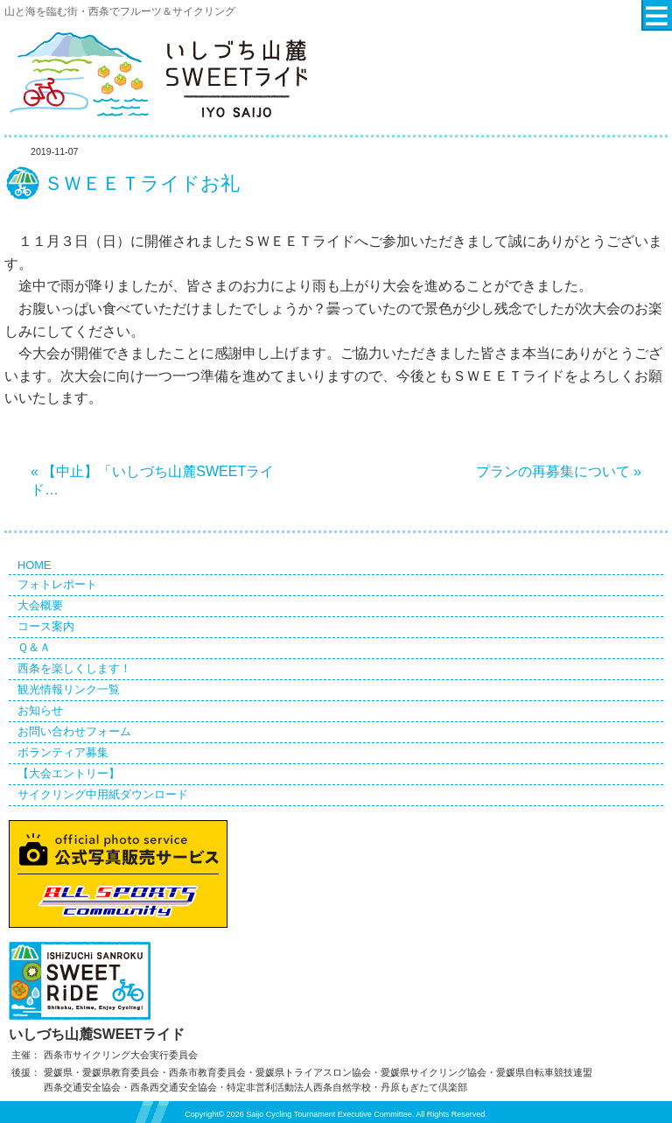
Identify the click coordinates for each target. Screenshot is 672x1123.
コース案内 (46, 626)
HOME (34, 565)
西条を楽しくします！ (74, 668)
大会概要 (40, 605)
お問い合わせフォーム (74, 731)
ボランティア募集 (63, 752)
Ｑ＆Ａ (34, 647)
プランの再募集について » (558, 471)
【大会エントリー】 (69, 773)
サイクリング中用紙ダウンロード (103, 794)
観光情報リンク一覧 (69, 689)
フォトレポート (57, 584)
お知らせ (40, 710)
